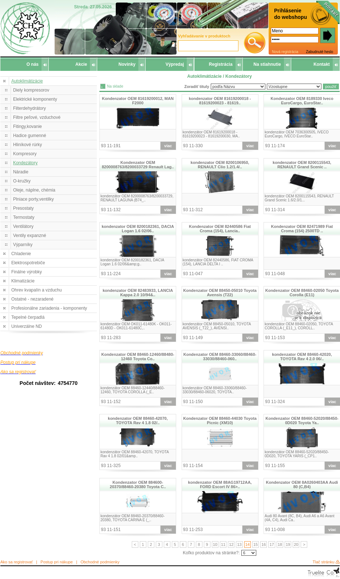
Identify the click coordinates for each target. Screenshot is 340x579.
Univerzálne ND (26, 326)
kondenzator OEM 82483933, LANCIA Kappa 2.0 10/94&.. (138, 292)
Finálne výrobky (26, 271)
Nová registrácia (285, 52)
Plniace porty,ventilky (33, 199)
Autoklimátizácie (27, 81)
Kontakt (321, 64)
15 (255, 544)
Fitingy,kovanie (27, 126)
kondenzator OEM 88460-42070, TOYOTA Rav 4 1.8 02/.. (137, 420)
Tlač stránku (324, 562)
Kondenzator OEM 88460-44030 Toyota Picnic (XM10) (220, 420)
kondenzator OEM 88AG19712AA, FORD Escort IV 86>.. (220, 484)
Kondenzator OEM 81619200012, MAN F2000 (138, 100)
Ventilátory (23, 226)
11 (223, 544)
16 (263, 544)
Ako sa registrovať (16, 562)
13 (239, 544)
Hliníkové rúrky (27, 144)
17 (271, 544)
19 (288, 544)
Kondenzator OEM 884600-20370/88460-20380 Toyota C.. (138, 484)
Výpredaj (175, 64)
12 (231, 544)
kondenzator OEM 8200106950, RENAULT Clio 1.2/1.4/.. (220, 164)
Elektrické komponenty (35, 99)
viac (168, 146)
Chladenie (21, 253)
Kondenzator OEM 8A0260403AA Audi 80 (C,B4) (302, 484)
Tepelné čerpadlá (27, 317)
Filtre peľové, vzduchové (36, 117)
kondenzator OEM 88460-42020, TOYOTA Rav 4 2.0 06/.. (302, 356)
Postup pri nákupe (56, 562)
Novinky (127, 64)
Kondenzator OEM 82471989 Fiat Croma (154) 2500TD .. (302, 228)
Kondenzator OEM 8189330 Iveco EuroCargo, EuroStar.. (301, 100)
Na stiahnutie (267, 64)
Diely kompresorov (31, 90)
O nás (33, 64)
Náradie (20, 171)
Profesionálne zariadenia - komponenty (49, 308)
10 (215, 544)
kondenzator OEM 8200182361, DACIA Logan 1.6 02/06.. (138, 228)
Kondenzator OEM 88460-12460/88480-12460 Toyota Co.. (137, 356)
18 (280, 544)
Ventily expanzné (29, 235)
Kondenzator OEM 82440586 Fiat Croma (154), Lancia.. (220, 228)
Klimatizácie (23, 281)
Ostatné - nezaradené (32, 299)
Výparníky (22, 244)
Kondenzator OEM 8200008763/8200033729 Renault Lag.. (138, 164)
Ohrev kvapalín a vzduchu (36, 290)
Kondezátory (25, 162)
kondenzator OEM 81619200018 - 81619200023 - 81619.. (220, 100)
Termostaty (24, 217)
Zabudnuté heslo (319, 52)
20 (296, 544)
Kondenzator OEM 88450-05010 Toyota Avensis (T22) (220, 292)
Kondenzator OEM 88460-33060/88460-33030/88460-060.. (220, 356)
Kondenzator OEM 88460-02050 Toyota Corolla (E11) (302, 292)
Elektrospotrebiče (28, 262)
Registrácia (221, 64)
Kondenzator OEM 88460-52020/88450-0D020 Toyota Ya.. (302, 420)
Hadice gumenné (29, 135)
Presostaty (23, 208)
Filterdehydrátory (29, 108)
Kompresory (25, 153)
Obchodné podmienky (99, 562)
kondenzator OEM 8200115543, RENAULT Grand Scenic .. (302, 164)
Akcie (81, 64)
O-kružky (22, 181)
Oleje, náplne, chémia (34, 190)
